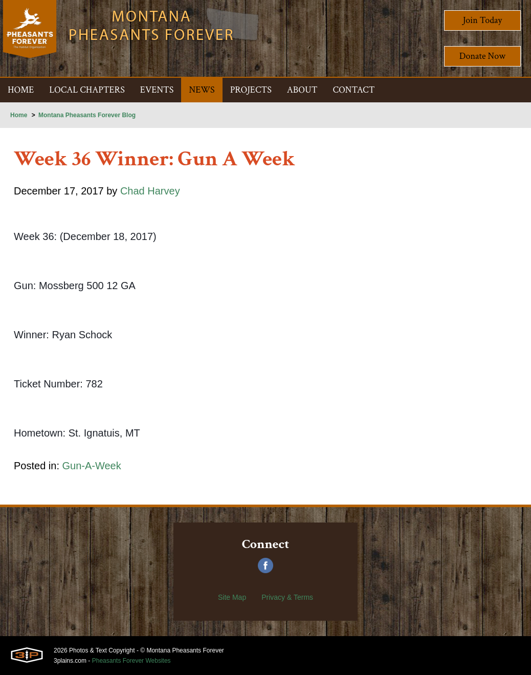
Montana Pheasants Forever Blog (87, 115)
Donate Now (482, 56)
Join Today (482, 20)
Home (18, 115)
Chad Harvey (150, 191)
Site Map (232, 597)
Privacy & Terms (287, 597)
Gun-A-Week (91, 465)
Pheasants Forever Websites (131, 660)
